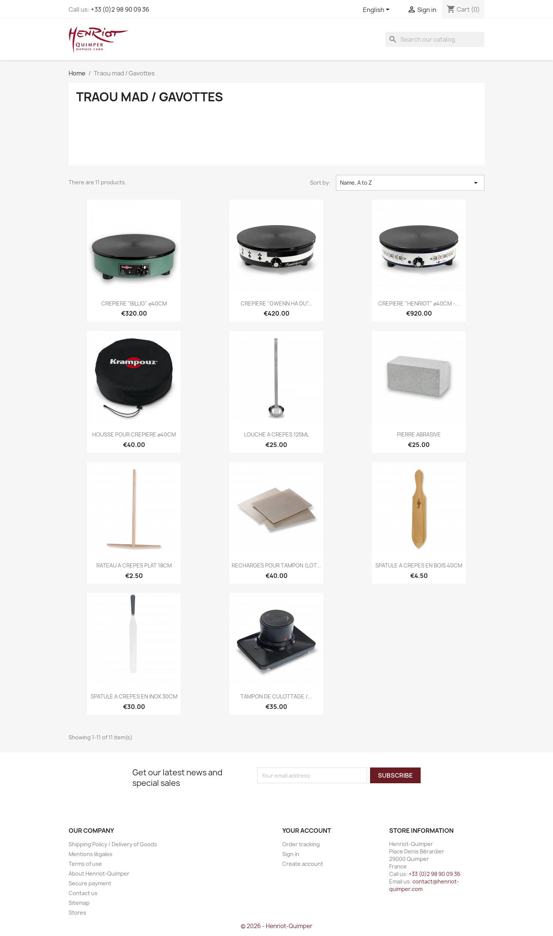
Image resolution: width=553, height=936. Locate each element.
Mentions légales (90, 854)
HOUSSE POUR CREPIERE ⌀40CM (134, 434)
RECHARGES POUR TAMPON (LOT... (276, 565)
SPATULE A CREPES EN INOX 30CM (134, 696)
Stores (77, 912)
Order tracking (301, 844)
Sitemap (79, 902)
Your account (306, 830)
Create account (302, 863)
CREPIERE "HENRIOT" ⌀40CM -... (419, 303)
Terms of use (85, 863)
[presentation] (320, 798)
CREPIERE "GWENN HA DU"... (276, 303)
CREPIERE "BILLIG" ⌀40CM (134, 303)
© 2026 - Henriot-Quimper (276, 926)
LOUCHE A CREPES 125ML (276, 434)
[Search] (434, 39)
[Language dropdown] (377, 10)
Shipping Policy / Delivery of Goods (113, 844)
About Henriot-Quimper (99, 873)
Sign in (290, 854)
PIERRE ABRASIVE (419, 434)
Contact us (83, 893)
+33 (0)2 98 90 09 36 (120, 9)
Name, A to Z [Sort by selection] (410, 182)
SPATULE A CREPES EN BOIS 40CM (418, 565)
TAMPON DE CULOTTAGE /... (276, 696)
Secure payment (90, 883)
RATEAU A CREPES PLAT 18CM (134, 565)
